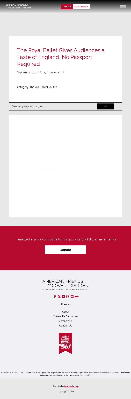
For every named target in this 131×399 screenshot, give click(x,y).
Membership (65, 320)
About (65, 311)
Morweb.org (71, 386)
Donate (67, 6)
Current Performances (65, 316)
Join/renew (81, 6)
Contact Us (65, 325)
